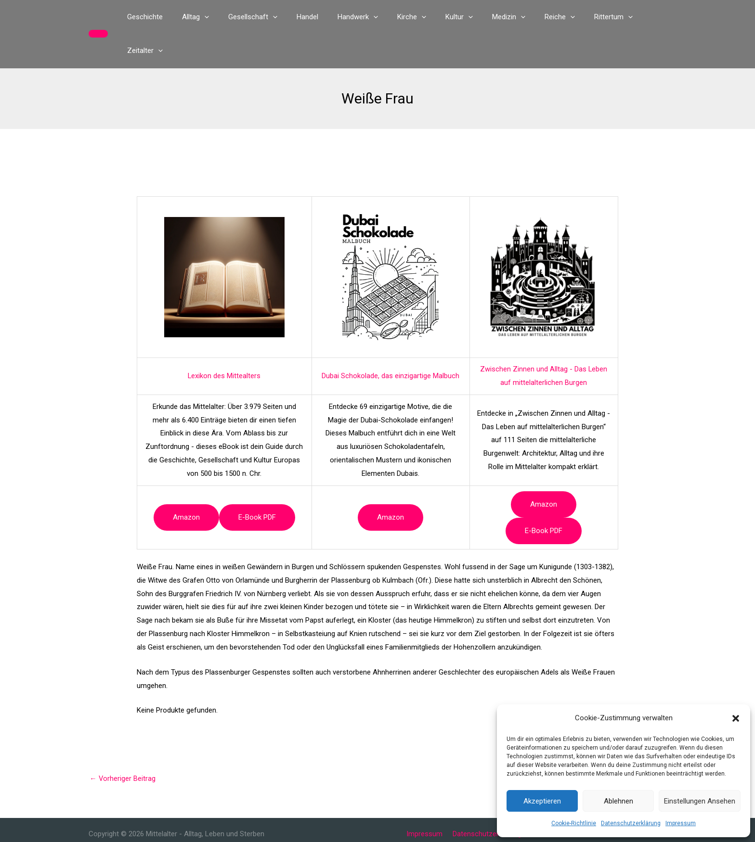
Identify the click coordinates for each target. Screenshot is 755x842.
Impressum (680, 823)
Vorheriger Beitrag (123, 744)
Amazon (186, 483)
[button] (736, 718)
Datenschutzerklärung (631, 823)
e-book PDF (257, 483)
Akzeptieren (542, 801)
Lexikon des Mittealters (224, 342)
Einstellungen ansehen (699, 801)
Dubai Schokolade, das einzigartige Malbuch (390, 342)
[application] (219, 17)
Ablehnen (618, 801)
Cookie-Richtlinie (573, 823)
